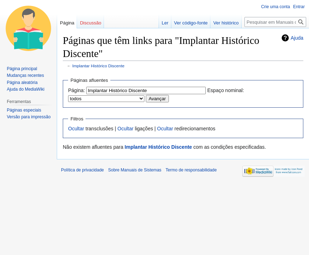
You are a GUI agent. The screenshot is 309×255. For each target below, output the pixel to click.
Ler (165, 23)
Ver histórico (226, 23)
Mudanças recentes (25, 75)
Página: (76, 90)
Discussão (90, 23)
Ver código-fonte (191, 23)
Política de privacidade (82, 170)
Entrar (299, 6)
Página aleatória (22, 82)
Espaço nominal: (225, 90)
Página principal (22, 68)
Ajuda (297, 38)
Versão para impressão (28, 116)
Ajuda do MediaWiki (25, 89)
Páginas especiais (24, 110)
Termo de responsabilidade (191, 170)
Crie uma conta (275, 6)
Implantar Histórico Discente (98, 65)
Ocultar (76, 128)
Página (67, 23)
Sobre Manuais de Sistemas (134, 170)
